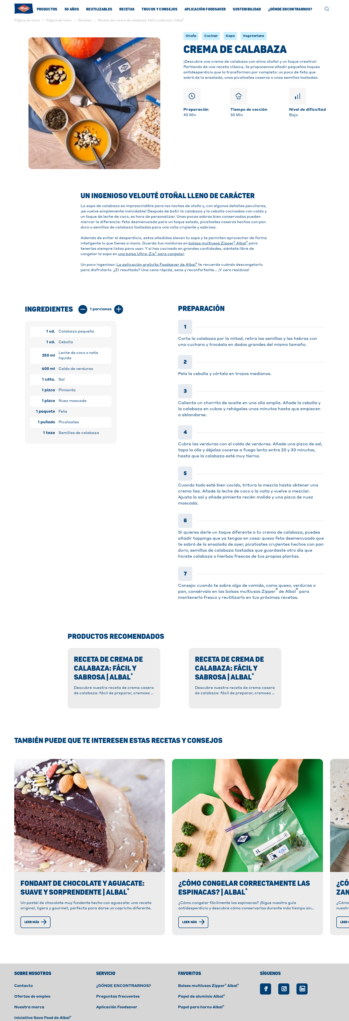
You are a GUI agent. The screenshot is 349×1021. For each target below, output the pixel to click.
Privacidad (100, 1008)
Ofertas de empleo (32, 971)
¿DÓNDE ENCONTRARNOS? (123, 960)
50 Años (72, 9)
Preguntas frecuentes (118, 971)
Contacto (23, 960)
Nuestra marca (29, 981)
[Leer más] (36, 896)
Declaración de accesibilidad (144, 1008)
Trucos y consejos (159, 9)
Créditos (186, 1008)
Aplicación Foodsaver (205, 9)
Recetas (126, 9)
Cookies (73, 1008)
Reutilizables (99, 9)
